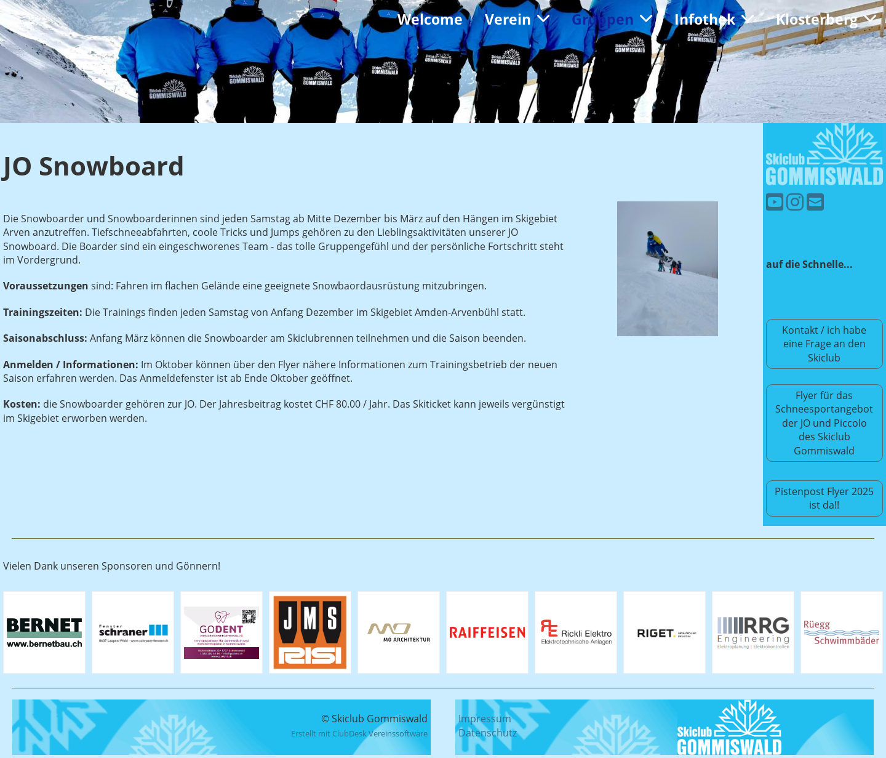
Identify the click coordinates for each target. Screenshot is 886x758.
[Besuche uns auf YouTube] (774, 201)
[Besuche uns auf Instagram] (795, 201)
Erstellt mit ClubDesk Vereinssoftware (359, 733)
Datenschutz (487, 733)
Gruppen (612, 19)
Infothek (714, 19)
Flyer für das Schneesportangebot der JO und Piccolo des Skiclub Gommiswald (824, 423)
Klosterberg (826, 19)
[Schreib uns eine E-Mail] (815, 201)
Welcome (430, 19)
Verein (517, 19)
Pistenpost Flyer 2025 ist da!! (824, 498)
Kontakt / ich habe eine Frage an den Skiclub (824, 344)
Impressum (484, 718)
